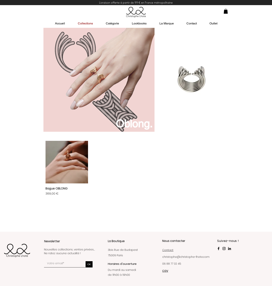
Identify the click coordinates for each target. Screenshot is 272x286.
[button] (226, 11)
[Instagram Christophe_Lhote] (224, 248)
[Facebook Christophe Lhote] (218, 248)
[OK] (89, 264)
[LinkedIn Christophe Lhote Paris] (229, 248)
